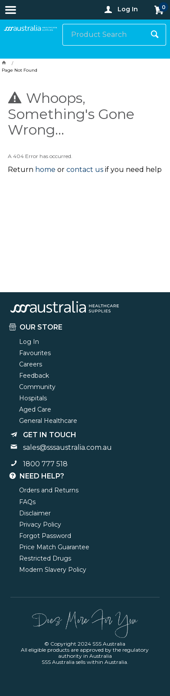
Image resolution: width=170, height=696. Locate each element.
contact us (84, 169)
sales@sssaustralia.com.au (67, 447)
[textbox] (103, 34)
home (45, 169)
